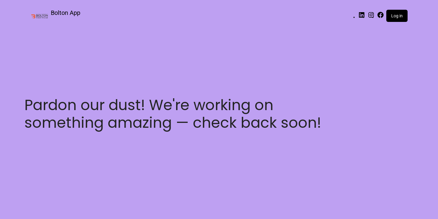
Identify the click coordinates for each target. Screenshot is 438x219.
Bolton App (65, 12)
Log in (397, 15)
